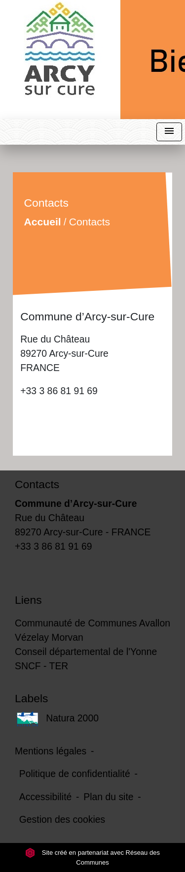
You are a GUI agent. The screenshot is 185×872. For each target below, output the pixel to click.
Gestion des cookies (62, 819)
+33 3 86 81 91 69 (59, 390)
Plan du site (108, 796)
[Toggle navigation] (169, 132)
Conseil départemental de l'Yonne (86, 651)
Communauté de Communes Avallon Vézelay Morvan (92, 630)
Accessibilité (45, 796)
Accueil (42, 221)
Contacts (89, 221)
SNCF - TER (41, 665)
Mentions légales (50, 751)
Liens (28, 599)
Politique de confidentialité (74, 773)
